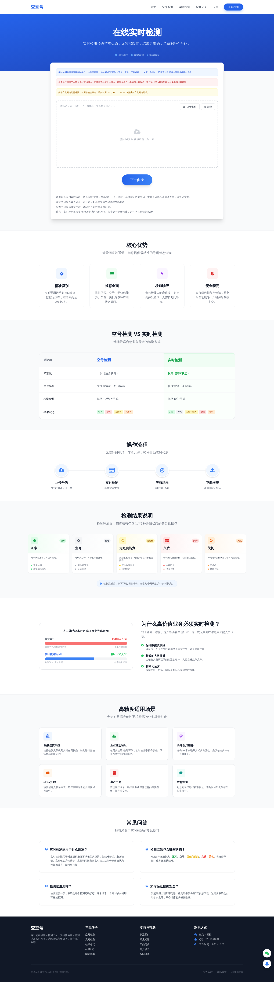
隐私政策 (222, 971)
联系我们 (145, 934)
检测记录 (201, 7)
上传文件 (190, 106)
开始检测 (233, 7)
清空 (208, 106)
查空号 (37, 7)
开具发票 (145, 949)
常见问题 (145, 939)
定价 (215, 7)
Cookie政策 (237, 971)
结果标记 (90, 944)
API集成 (89, 949)
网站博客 (90, 954)
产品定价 (145, 944)
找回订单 (145, 954)
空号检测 (167, 7)
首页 (154, 7)
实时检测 (184, 7)
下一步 (137, 180)
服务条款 (208, 971)
